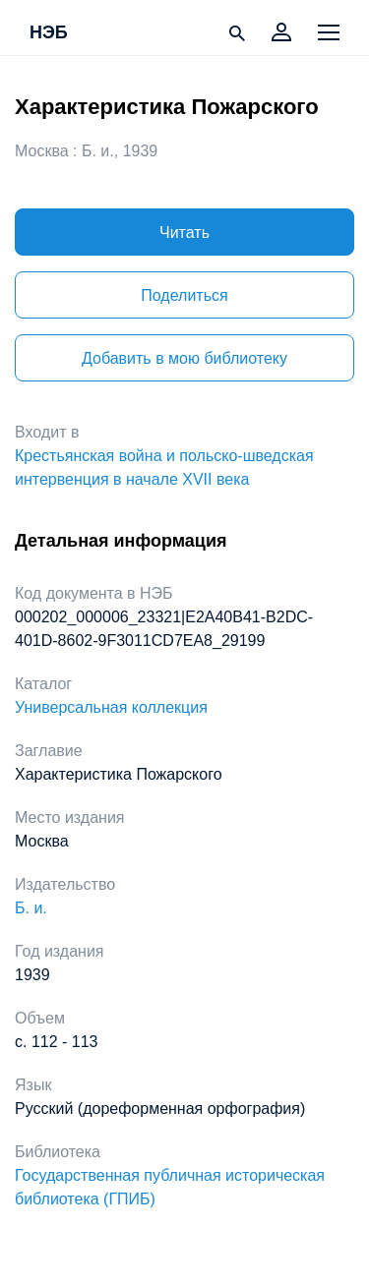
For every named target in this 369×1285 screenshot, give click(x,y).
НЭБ (49, 33)
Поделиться (184, 295)
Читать (184, 232)
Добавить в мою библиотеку (184, 358)
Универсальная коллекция (111, 707)
